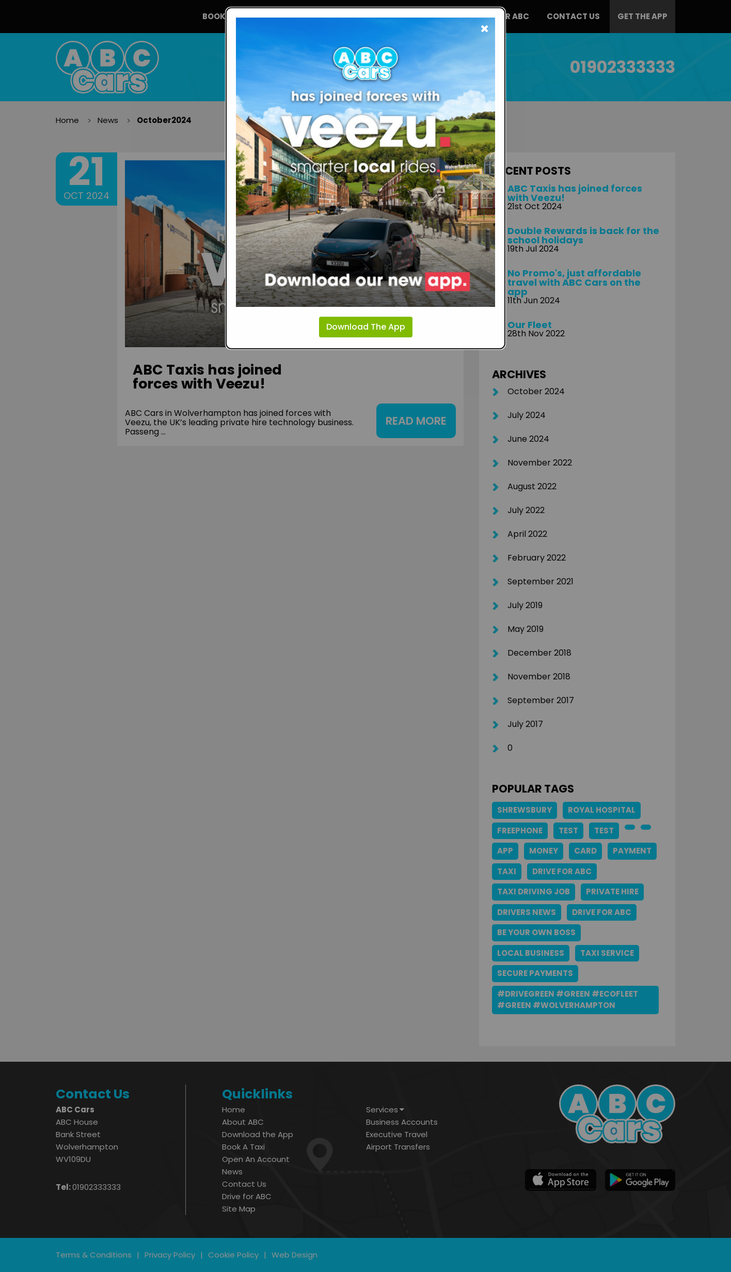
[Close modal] (484, 28)
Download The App (365, 327)
